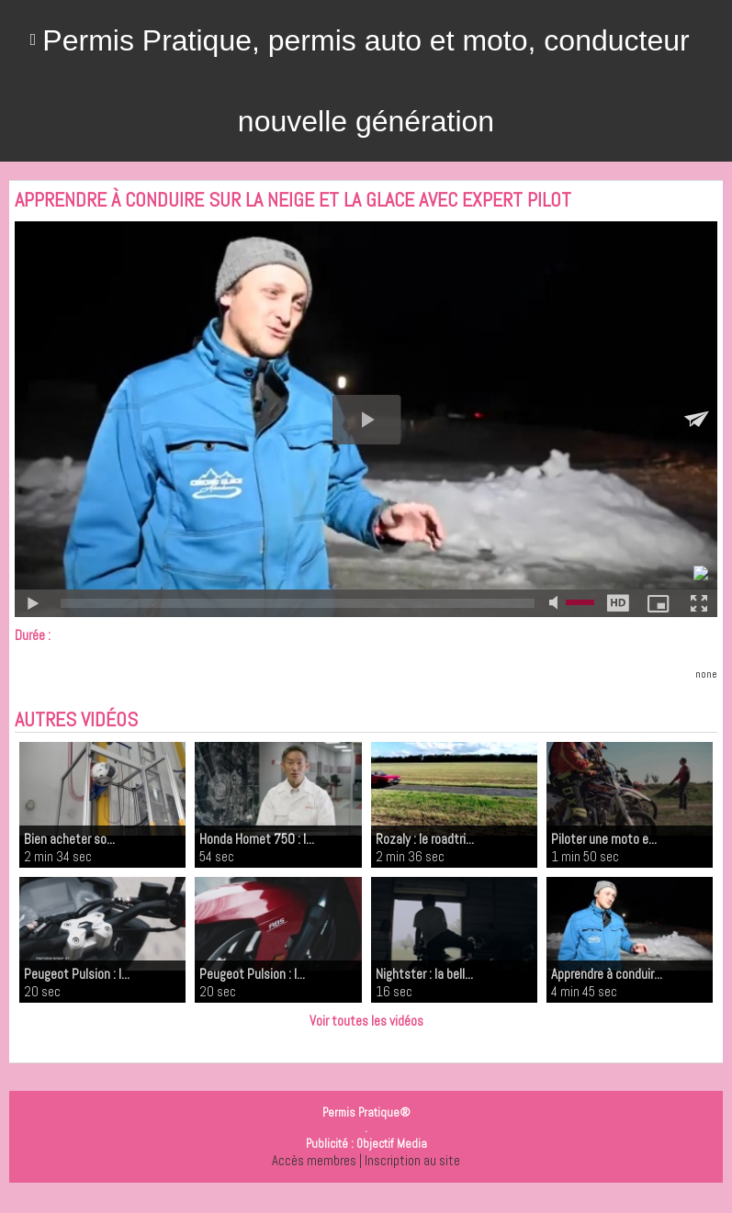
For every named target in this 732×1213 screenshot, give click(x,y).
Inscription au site (412, 1160)
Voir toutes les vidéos (366, 1020)
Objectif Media (391, 1143)
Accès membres (314, 1160)
